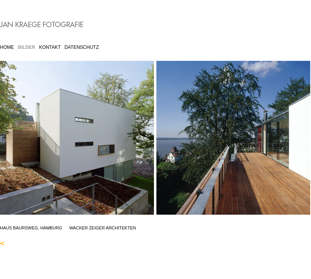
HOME (7, 47)
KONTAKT (50, 47)
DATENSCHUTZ (81, 47)
